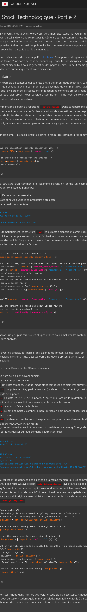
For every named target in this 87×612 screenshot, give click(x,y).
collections (47, 57)
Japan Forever (24, 4)
